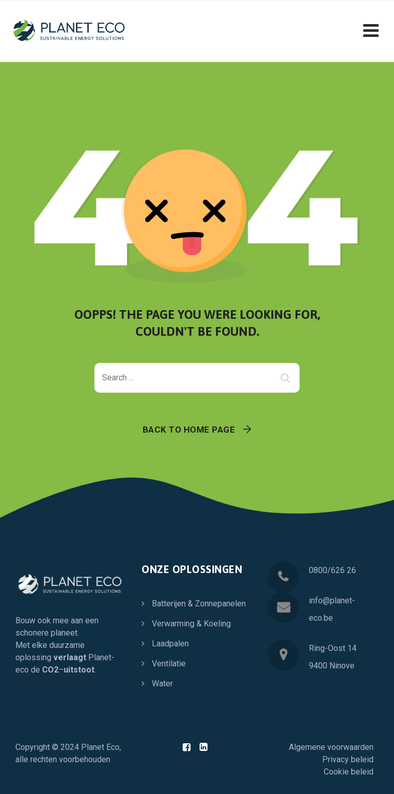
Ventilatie (169, 663)
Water (162, 683)
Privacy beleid (347, 759)
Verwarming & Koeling (191, 623)
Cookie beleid (348, 772)
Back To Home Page (189, 429)
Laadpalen (170, 643)
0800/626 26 (332, 570)
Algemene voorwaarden (331, 747)
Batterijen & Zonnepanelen (199, 603)
